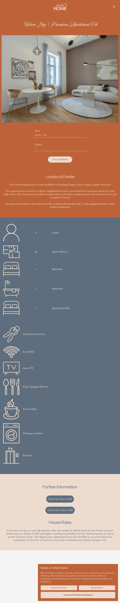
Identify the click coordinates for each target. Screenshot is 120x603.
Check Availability (60, 159)
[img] (114, 7)
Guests (38, 144)
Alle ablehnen (97, 587)
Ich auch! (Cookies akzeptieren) (78, 595)
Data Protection (59, 587)
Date (37, 131)
